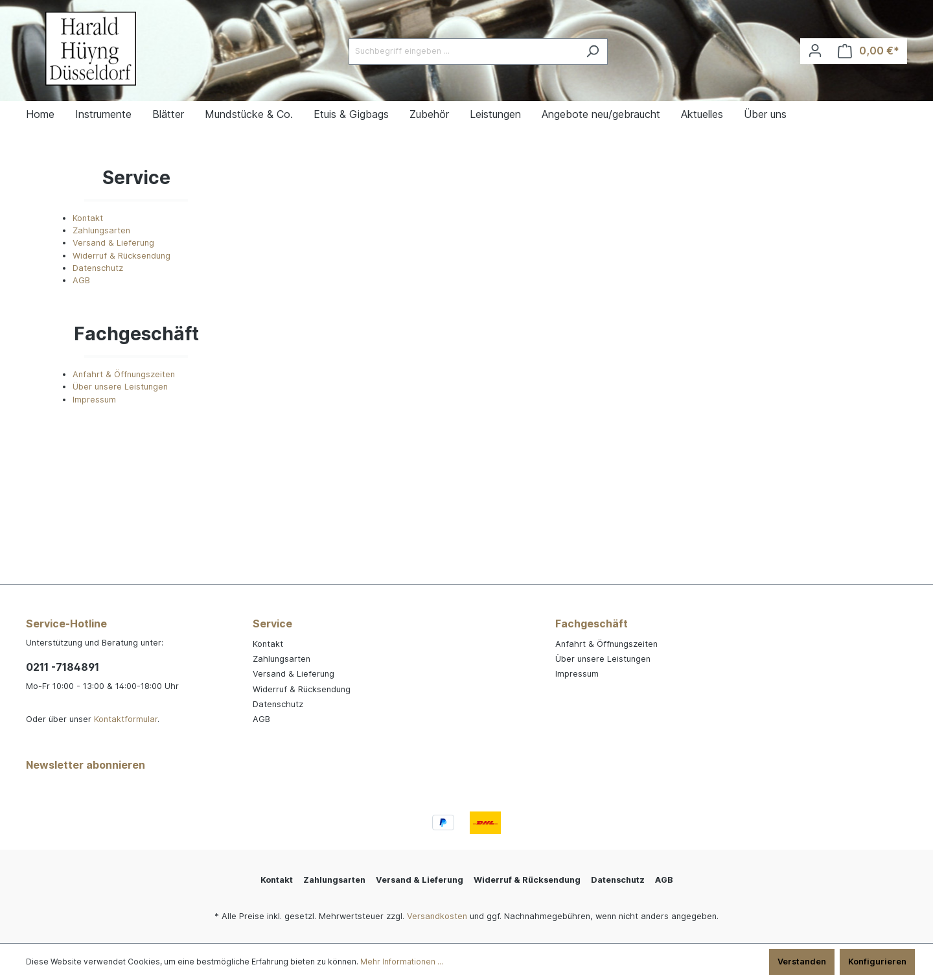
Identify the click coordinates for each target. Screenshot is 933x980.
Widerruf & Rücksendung (121, 256)
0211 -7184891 (62, 666)
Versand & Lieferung (113, 243)
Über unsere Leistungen (120, 386)
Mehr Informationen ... (401, 961)
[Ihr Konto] (815, 51)
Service (272, 623)
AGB (81, 280)
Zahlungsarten (101, 230)
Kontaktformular (125, 719)
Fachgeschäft (591, 623)
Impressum (94, 399)
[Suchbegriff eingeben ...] (463, 51)
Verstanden (802, 961)
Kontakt (88, 218)
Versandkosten (437, 916)
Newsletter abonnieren (85, 764)
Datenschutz (98, 268)
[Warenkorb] (868, 51)
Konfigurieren (877, 961)
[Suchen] (592, 51)
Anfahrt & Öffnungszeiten (124, 374)
